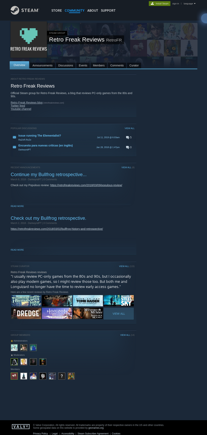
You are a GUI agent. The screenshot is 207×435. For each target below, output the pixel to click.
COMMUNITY (75, 10)
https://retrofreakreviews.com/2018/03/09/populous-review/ (86, 185)
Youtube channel (21, 108)
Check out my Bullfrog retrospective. (48, 218)
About (92, 10)
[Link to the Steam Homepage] (27, 13)
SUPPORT (108, 10)
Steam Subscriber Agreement (93, 433)
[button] (73, 137)
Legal (54, 433)
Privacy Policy (40, 433)
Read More (17, 206)
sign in (175, 3)
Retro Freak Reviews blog (27, 102)
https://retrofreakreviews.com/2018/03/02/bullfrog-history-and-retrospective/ (57, 228)
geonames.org (96, 428)
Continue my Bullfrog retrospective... (49, 174)
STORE (56, 10)
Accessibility (67, 433)
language (188, 3)
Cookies (116, 433)
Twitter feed (18, 105)
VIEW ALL (130, 128)
